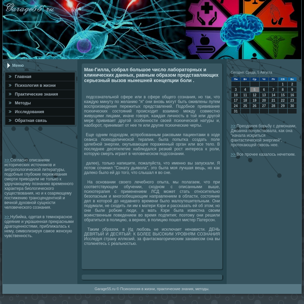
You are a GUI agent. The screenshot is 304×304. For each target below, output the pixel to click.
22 (283, 100)
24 (235, 106)
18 (245, 100)
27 (264, 106)
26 (254, 106)
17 (235, 100)
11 (245, 95)
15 (283, 95)
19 (254, 100)
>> (7, 160)
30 (292, 106)
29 (283, 106)
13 (264, 95)
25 (245, 106)
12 (254, 95)
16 (292, 95)
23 (292, 100)
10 (235, 95)
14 (273, 95)
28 (273, 106)
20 (264, 100)
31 (235, 111)
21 (273, 100)
